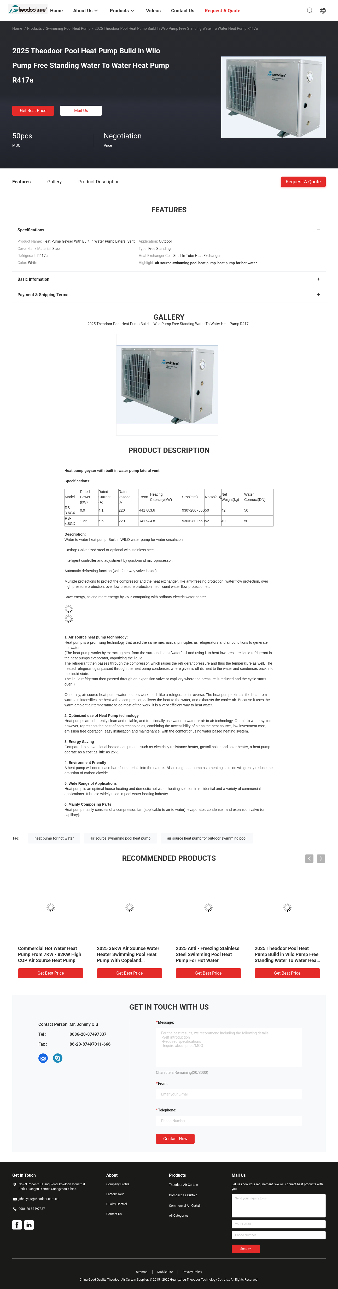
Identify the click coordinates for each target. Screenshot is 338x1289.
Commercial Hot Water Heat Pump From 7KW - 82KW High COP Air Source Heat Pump (49, 954)
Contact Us (114, 1214)
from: (162, 1083)
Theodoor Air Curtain (183, 1185)
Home (17, 28)
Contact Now (175, 1138)
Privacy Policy (192, 1272)
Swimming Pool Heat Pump (68, 28)
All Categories (178, 1215)
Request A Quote (303, 181)
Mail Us (81, 110)
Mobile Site (165, 1272)
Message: (166, 1022)
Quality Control (116, 1204)
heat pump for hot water (54, 838)
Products (34, 28)
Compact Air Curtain (183, 1195)
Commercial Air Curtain (185, 1206)
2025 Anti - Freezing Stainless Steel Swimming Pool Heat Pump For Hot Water (208, 954)
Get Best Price (33, 110)
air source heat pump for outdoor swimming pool (207, 838)
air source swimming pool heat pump (120, 838)
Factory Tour (115, 1194)
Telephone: (167, 1110)
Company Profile (117, 1184)
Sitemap (142, 1272)
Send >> (245, 1249)
